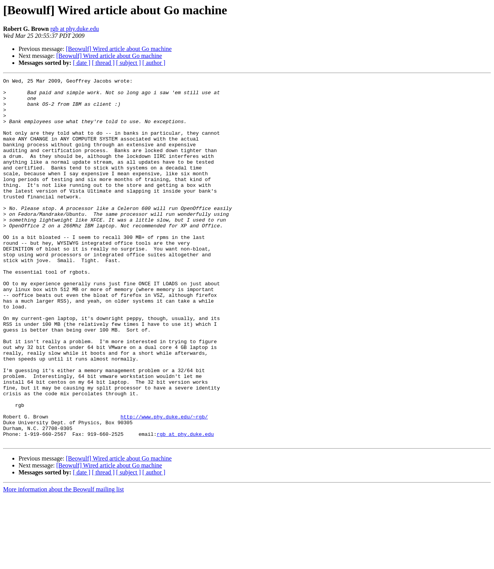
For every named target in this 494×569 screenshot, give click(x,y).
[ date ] (81, 62)
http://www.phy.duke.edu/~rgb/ (164, 484)
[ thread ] (103, 62)
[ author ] (154, 62)
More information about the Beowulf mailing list (63, 562)
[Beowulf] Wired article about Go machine (119, 49)
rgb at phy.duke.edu (74, 28)
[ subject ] (128, 62)
